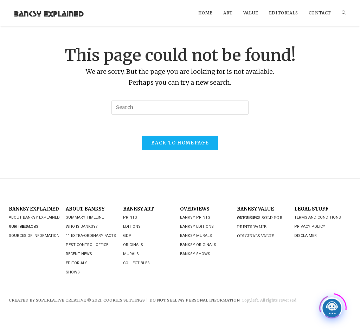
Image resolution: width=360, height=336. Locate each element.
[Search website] (343, 13)
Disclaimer (305, 235)
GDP (127, 235)
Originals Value (255, 235)
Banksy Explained (49, 13)
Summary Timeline (85, 217)
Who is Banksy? (82, 226)
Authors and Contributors (23, 226)
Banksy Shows (195, 254)
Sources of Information (34, 235)
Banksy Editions (197, 226)
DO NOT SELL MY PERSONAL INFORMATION (194, 300)
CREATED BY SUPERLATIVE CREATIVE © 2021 (55, 300)
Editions (132, 226)
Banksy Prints (195, 217)
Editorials (77, 263)
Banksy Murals (196, 235)
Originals (133, 245)
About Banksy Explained (34, 217)
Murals (131, 254)
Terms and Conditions (317, 217)
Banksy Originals (198, 245)
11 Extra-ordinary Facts (91, 235)
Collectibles (136, 263)
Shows (73, 272)
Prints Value (251, 226)
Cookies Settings (124, 300)
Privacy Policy (309, 226)
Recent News (79, 254)
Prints (130, 217)
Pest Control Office (87, 245)
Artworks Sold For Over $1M (259, 217)
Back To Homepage (180, 143)
